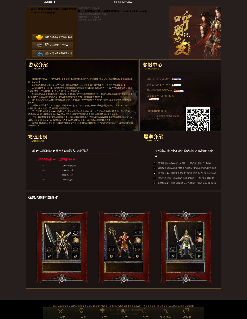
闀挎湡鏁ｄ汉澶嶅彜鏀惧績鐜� (58, 38)
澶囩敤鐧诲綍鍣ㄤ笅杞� (88, 8)
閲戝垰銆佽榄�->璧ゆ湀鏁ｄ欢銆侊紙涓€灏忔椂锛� (182, 163)
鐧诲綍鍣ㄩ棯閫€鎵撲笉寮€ (89, 20)
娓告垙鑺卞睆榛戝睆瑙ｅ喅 (58, 53)
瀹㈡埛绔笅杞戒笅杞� (56, 45)
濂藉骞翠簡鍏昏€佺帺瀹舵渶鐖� (92, 14)
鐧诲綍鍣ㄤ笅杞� (52, 19)
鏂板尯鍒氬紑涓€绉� (123, 2)
